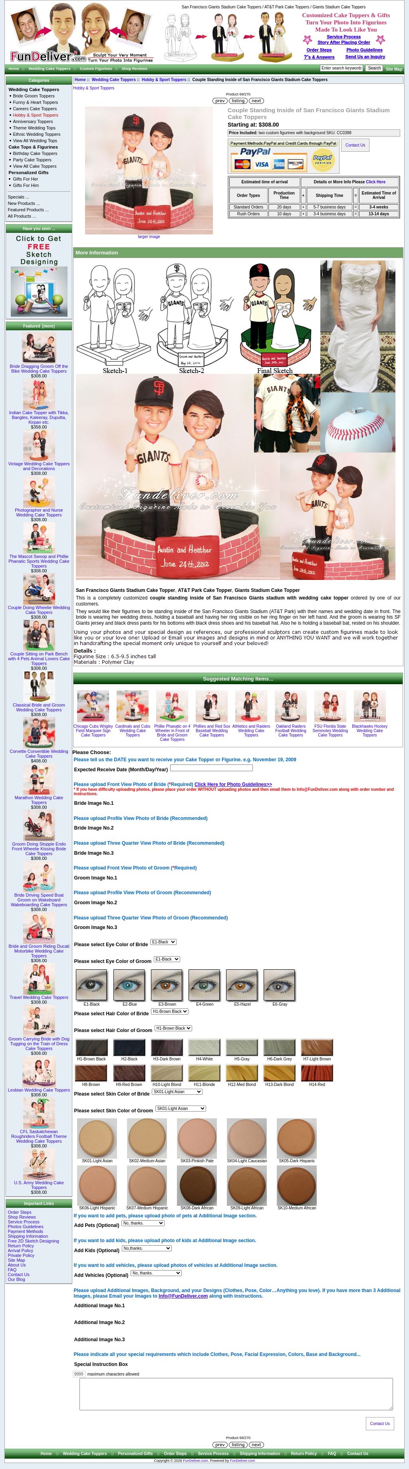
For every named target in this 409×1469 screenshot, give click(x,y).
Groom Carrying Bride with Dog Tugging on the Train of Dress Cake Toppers (38, 1041)
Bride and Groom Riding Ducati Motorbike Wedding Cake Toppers (38, 949)
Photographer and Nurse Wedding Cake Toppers (39, 510)
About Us (17, 1265)
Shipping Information (28, 1236)
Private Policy (21, 1255)
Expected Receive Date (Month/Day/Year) (121, 769)
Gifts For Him (26, 185)
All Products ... (22, 216)
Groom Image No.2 (95, 903)
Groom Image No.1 (95, 878)
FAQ (12, 1269)
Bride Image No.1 (94, 803)
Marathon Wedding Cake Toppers (39, 798)
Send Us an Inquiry (365, 56)
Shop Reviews (134, 68)
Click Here (375, 182)
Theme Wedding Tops (34, 127)
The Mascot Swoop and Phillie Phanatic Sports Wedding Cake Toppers (38, 559)
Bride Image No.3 (94, 853)
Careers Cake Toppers (35, 108)
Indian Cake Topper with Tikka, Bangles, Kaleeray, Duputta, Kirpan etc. (39, 415)
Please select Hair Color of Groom (113, 1030)
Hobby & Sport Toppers (164, 79)
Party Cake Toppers (32, 159)
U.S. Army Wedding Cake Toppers (39, 1183)
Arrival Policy (20, 1250)
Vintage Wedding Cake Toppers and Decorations (38, 464)
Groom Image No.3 (95, 928)
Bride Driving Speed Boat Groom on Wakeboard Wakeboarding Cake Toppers (39, 898)
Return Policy (21, 1245)
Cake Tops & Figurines (33, 147)
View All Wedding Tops (35, 140)
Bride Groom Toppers (33, 95)
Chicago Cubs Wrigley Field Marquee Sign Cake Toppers (93, 730)
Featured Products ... (28, 209)
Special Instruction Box (101, 1364)
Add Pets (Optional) (96, 1226)
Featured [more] (39, 326)
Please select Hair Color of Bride (111, 1013)
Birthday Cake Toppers (35, 153)
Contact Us (18, 1274)
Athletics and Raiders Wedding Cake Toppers (251, 730)
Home (14, 68)
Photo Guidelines (364, 50)
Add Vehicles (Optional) (101, 1275)
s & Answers (319, 57)
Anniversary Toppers (33, 121)
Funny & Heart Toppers (35, 102)
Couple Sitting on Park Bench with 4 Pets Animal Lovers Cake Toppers (39, 656)
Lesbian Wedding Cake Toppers (39, 1088)
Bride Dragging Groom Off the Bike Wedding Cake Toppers (39, 366)
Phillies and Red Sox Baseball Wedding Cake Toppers (211, 730)
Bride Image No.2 (94, 828)
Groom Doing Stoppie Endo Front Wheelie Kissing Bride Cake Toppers (39, 847)
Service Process (23, 1221)
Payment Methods (25, 1231)
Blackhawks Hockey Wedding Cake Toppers (369, 730)
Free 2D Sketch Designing (33, 1241)
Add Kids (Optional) (97, 1250)
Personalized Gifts (28, 172)
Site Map (394, 69)
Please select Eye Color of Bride (111, 944)
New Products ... (24, 203)
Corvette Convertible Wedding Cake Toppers (39, 751)
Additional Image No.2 (99, 1323)
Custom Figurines (96, 68)
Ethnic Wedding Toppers (36, 134)
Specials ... (18, 197)
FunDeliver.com (195, 1467)
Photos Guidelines (25, 1226)
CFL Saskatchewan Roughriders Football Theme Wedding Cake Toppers (39, 1134)
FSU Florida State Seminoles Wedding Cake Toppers (330, 730)
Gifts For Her (25, 179)
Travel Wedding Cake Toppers (39, 995)
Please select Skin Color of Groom (113, 1111)
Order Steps (319, 50)
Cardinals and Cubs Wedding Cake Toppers (132, 730)
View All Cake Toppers (34, 166)
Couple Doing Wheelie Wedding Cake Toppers (39, 608)
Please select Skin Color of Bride (112, 1094)
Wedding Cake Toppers (50, 68)
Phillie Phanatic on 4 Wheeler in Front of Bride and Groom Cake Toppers (172, 733)
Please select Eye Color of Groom (113, 961)
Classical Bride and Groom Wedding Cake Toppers (39, 705)
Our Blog (16, 1279)
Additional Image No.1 (99, 1306)
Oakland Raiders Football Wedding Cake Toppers (290, 730)
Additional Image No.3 (99, 1339)
